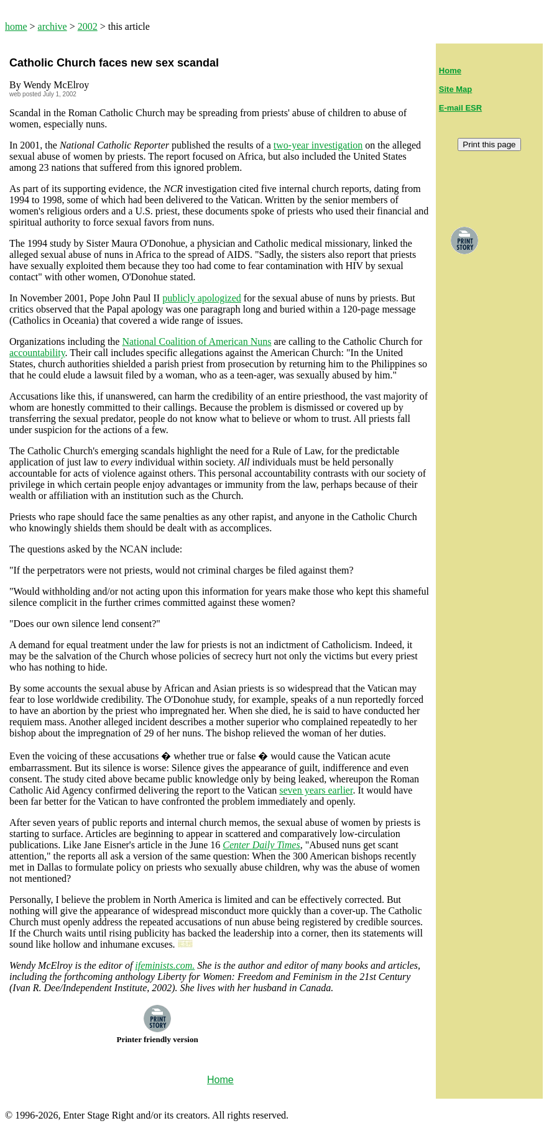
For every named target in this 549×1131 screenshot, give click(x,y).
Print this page (489, 144)
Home (450, 70)
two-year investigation (318, 145)
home (16, 26)
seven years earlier (316, 790)
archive (52, 26)
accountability (37, 352)
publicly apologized (201, 298)
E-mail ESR (460, 107)
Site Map (455, 89)
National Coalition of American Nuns (196, 341)
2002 (88, 26)
